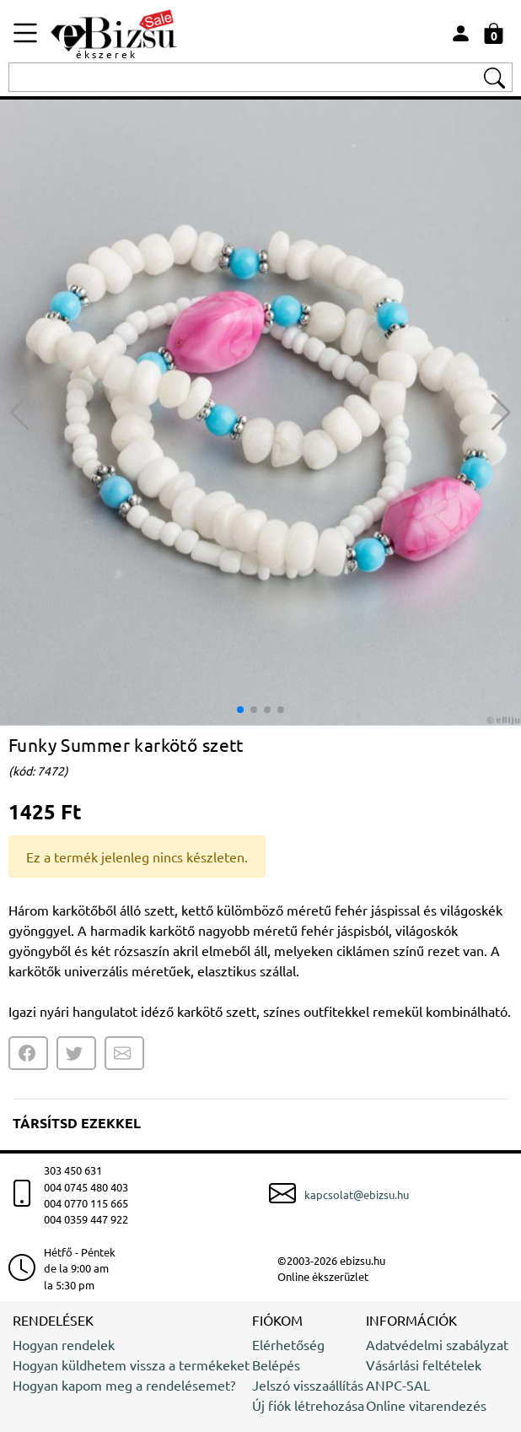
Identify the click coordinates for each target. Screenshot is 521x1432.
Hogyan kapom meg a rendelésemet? (124, 1384)
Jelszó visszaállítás (307, 1384)
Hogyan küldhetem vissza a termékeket (131, 1364)
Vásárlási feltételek (423, 1364)
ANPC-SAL (398, 1384)
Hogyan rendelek (64, 1344)
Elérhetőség (288, 1344)
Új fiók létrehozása (308, 1405)
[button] (501, 412)
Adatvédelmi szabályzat (437, 1344)
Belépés (276, 1364)
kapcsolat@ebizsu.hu (356, 1194)
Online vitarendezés (426, 1405)
